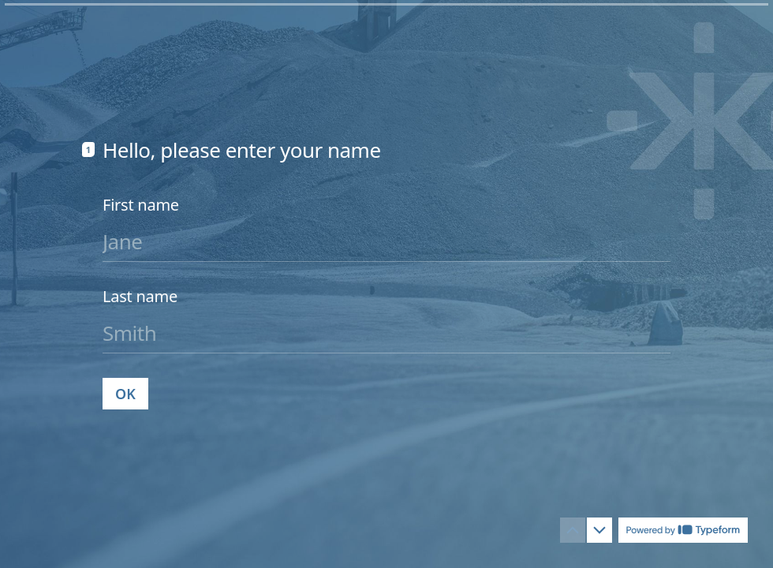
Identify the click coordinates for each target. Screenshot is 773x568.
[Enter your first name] (386, 240)
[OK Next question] (125, 393)
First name (141, 204)
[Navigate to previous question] (572, 530)
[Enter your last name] (386, 332)
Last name (140, 296)
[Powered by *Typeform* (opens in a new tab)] (683, 530)
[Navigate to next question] (599, 530)
